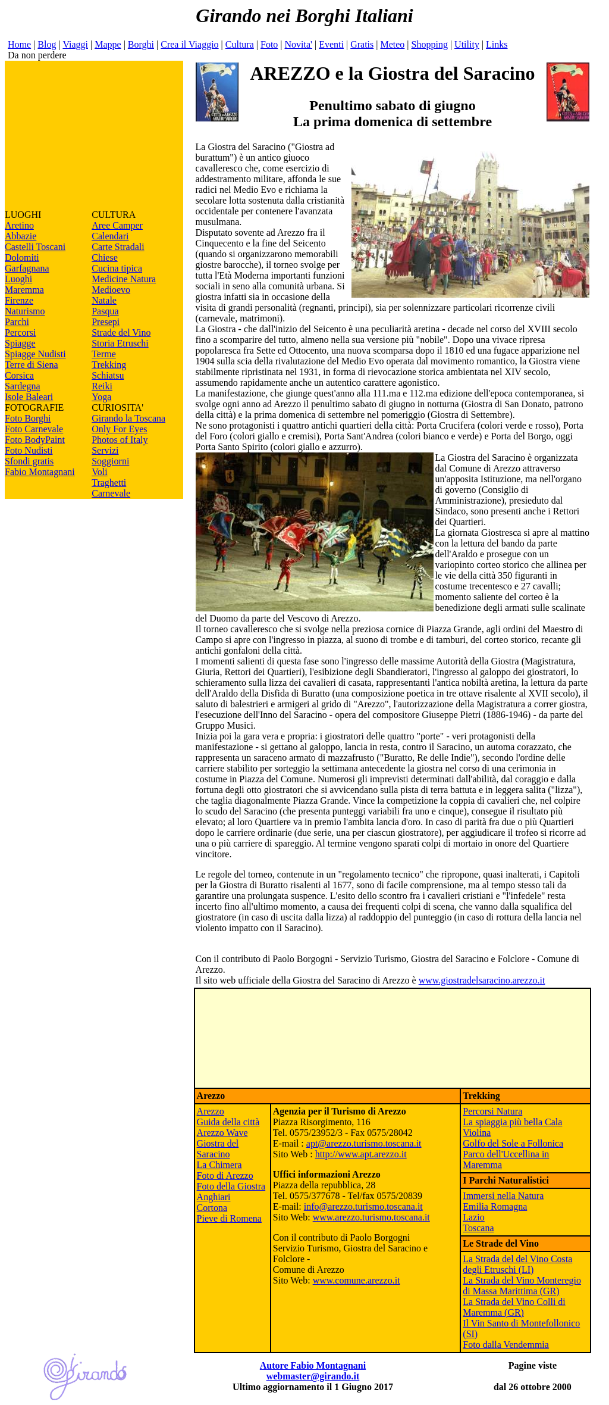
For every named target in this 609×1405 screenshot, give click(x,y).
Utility (466, 44)
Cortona (212, 1208)
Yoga (101, 397)
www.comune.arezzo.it (356, 1280)
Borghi (141, 44)
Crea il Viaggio (189, 44)
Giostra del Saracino (218, 1148)
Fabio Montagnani (40, 472)
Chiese (105, 257)
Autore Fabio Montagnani (313, 1365)
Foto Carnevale (34, 429)
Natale (104, 300)
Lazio (473, 1217)
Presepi (106, 322)
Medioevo (111, 290)
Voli (99, 472)
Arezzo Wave (222, 1133)
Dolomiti (22, 257)
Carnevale (111, 493)
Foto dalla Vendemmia (506, 1345)
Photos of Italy (119, 440)
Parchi (17, 322)
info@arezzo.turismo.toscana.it (363, 1206)
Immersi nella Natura (503, 1196)
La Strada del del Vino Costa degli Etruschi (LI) (517, 1264)
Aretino (19, 225)
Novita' (298, 44)
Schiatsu (108, 375)
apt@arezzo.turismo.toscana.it (364, 1143)
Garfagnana (27, 268)
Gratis (361, 44)
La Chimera (219, 1165)
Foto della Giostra (231, 1186)
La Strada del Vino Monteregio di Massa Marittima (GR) (522, 1285)
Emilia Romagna (495, 1206)
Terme (104, 354)
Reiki (102, 386)
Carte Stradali (118, 247)
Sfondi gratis (29, 461)
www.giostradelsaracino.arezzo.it (482, 980)
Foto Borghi (28, 418)
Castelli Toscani (35, 247)
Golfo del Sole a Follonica (513, 1143)
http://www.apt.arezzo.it (361, 1154)
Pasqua (105, 311)
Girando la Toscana (128, 418)
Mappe (108, 44)
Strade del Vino (121, 332)
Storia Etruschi (120, 343)
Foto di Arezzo (225, 1175)
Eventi (331, 44)
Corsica (19, 375)
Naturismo (25, 311)
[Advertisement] (94, 135)
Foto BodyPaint (35, 440)
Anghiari (214, 1197)
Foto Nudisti (28, 450)
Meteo (392, 44)
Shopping (430, 44)
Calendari (110, 236)
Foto (269, 44)
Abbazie (20, 236)
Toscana (478, 1228)
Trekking (109, 365)
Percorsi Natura (492, 1111)
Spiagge (20, 343)
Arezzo (210, 1111)
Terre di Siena (31, 365)
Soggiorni (110, 461)
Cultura (239, 44)
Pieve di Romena (229, 1218)
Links (496, 44)
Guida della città (228, 1122)
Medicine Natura (124, 279)
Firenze (19, 300)
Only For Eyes (119, 429)
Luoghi (18, 279)
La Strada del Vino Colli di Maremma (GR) (514, 1307)
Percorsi (20, 332)
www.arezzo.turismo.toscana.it (371, 1217)
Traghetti (109, 482)
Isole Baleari (29, 397)
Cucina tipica (117, 268)
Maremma (24, 290)
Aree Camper (117, 225)
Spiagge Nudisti (35, 354)
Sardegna (22, 386)
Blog (46, 44)
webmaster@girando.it (313, 1376)
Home (19, 44)
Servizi (105, 450)
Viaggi (75, 44)
